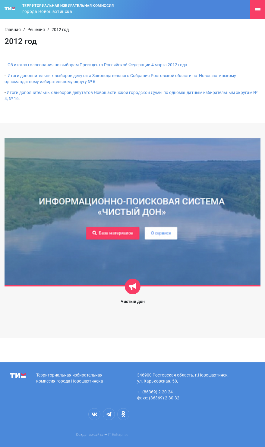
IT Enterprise (118, 435)
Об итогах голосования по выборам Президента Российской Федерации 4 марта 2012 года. (98, 64)
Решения (36, 29)
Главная (13, 29)
